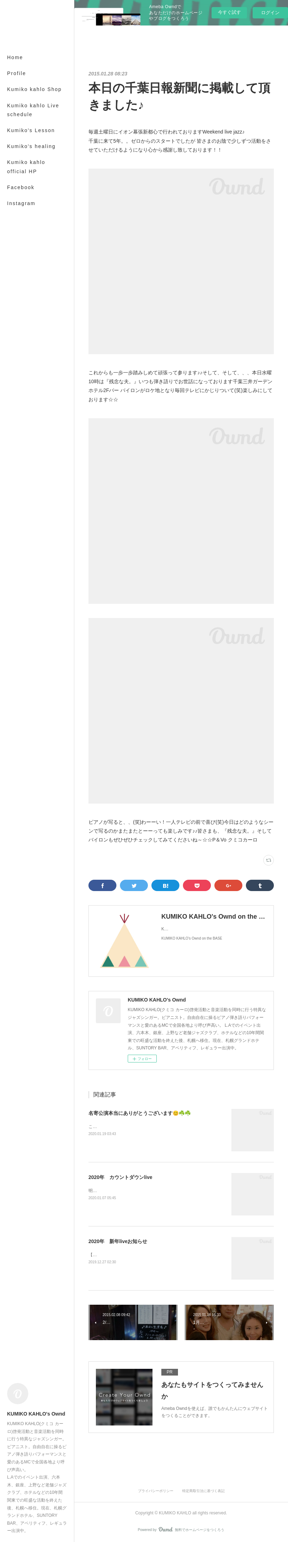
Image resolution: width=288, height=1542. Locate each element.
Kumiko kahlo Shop (34, 89)
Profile (16, 73)
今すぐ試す (229, 12)
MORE (16, 130)
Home (15, 57)
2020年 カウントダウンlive (120, 1177)
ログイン (270, 12)
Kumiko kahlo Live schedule (33, 110)
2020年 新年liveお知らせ (118, 1241)
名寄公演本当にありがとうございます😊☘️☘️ (139, 1113)
